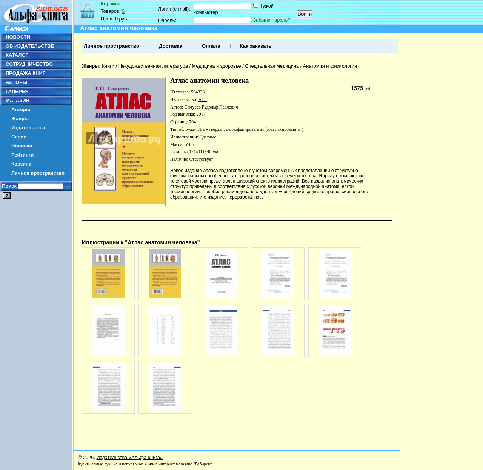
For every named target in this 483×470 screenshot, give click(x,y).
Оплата (211, 46)
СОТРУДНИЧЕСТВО (29, 64)
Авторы (20, 109)
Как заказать (255, 46)
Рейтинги (22, 155)
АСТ (202, 99)
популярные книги (138, 464)
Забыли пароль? (272, 20)
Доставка (170, 46)
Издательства (28, 127)
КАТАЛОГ (17, 55)
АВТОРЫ (16, 82)
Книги (108, 66)
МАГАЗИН (17, 100)
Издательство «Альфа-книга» (130, 457)
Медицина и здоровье (216, 66)
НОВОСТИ (18, 37)
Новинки (21, 146)
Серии (19, 137)
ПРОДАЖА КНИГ (25, 73)
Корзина (21, 164)
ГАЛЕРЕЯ (17, 91)
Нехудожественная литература (153, 66)
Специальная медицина (272, 66)
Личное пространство (38, 173)
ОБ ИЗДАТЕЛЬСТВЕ (30, 46)
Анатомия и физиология (330, 66)
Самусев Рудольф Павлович (211, 107)
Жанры (20, 118)
